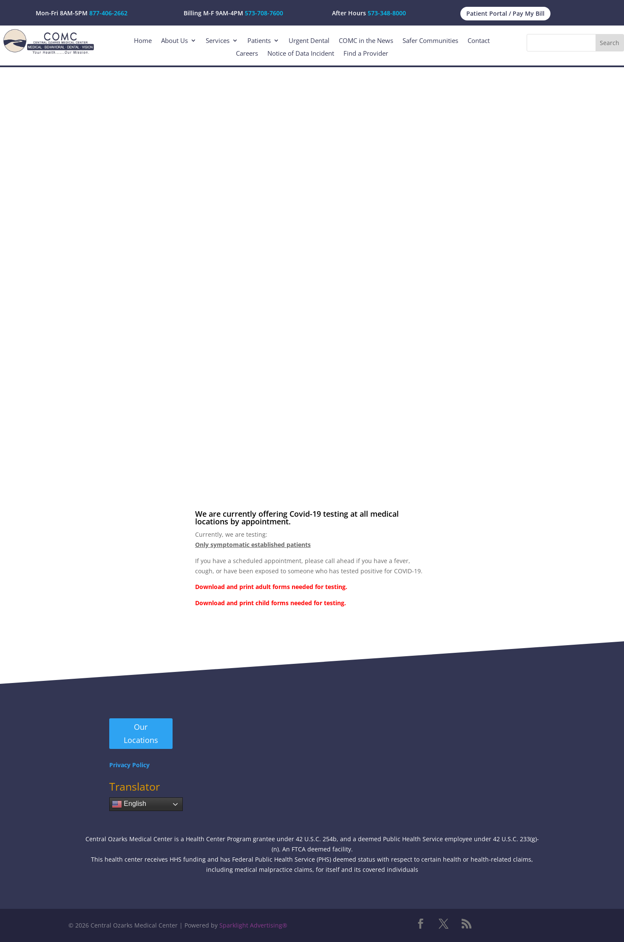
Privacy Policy (129, 765)
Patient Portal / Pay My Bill (505, 13)
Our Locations (141, 733)
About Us (174, 41)
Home (143, 41)
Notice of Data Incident (300, 53)
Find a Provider (365, 53)
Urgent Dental (309, 41)
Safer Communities (430, 41)
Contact (479, 41)
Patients (259, 41)
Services (218, 41)
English (129, 804)
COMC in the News (366, 41)
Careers (247, 53)
